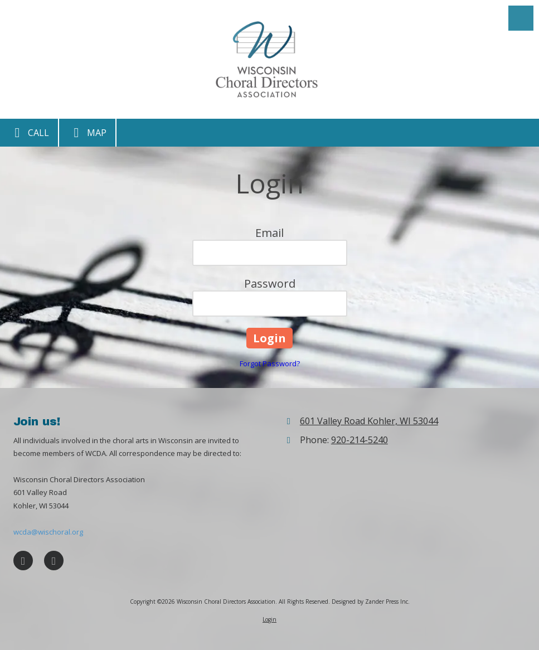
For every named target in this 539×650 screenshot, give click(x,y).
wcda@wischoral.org (48, 532)
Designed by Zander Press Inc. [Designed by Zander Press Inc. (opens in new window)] (371, 601)
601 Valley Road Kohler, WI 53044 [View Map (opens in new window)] (369, 421)
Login (269, 619)
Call (29, 132)
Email (269, 232)
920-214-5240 (359, 440)
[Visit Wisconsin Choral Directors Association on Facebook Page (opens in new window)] (23, 560)
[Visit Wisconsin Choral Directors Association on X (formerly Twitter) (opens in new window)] (54, 560)
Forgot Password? (270, 363)
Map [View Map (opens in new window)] (87, 132)
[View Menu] (520, 18)
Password (269, 283)
